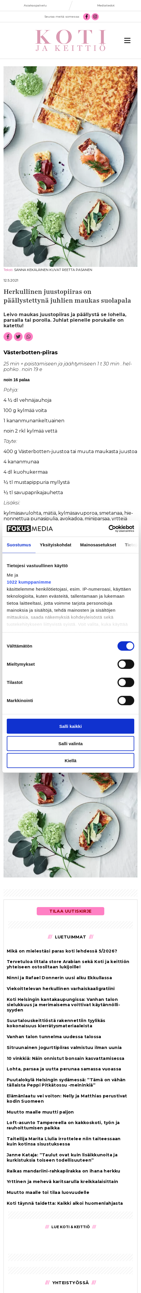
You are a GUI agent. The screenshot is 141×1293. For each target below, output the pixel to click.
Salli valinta (70, 743)
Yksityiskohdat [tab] (55, 544)
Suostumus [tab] (19, 544)
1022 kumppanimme (29, 581)
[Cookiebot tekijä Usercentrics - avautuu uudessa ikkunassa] (108, 528)
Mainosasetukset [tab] (98, 544)
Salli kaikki (70, 726)
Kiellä (70, 760)
